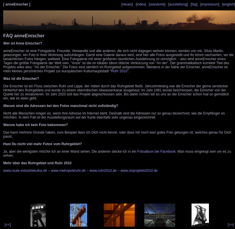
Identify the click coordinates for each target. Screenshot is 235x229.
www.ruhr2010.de (103, 171)
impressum (209, 4)
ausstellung (178, 4)
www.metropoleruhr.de (68, 171)
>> (231, 225)
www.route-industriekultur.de (25, 171)
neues (127, 4)
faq (194, 4)
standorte (157, 4)
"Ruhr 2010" (119, 71)
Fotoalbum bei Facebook (156, 151)
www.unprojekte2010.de (139, 171)
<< (8, 225)
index (141, 4)
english (228, 4)
